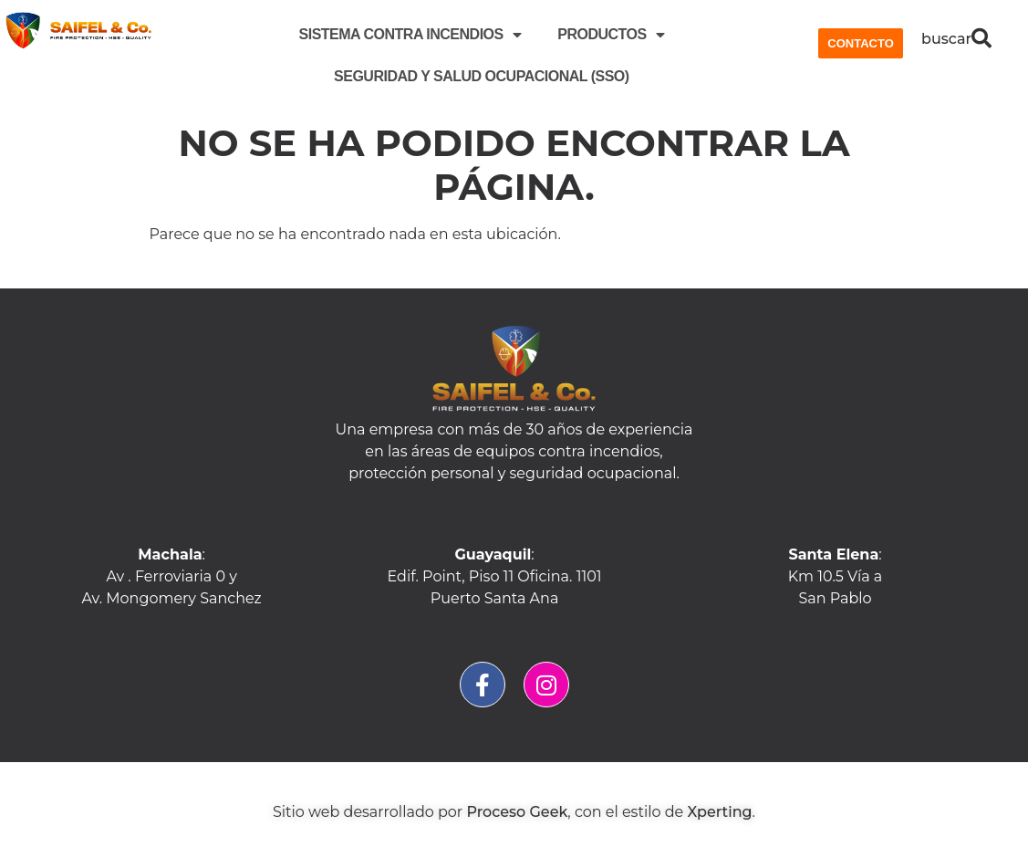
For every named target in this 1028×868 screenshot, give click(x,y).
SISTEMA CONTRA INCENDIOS (410, 34)
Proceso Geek (516, 812)
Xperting (719, 812)
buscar (946, 38)
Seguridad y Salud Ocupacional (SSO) (481, 76)
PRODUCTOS (610, 34)
